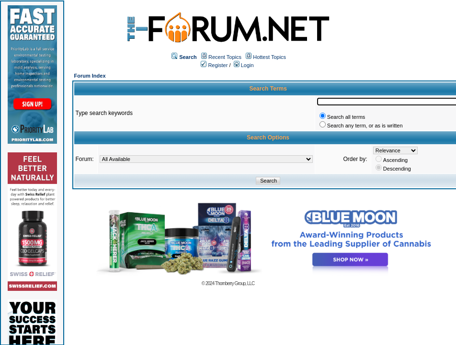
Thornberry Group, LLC (234, 283)
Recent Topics (224, 57)
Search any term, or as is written (365, 125)
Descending (397, 169)
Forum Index (90, 76)
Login (244, 65)
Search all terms (346, 117)
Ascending (395, 160)
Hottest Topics (269, 57)
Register (214, 65)
